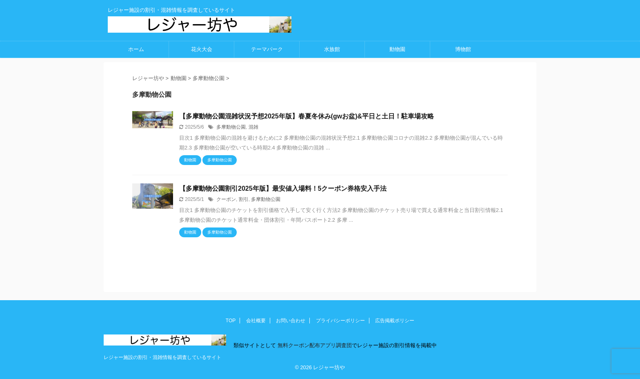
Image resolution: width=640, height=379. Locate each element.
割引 (244, 199)
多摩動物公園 (231, 127)
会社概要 (256, 320)
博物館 (463, 49)
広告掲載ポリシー (394, 320)
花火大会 (201, 49)
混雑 (253, 127)
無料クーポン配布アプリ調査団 (314, 345)
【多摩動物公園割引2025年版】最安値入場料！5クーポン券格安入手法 (283, 188)
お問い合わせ (290, 320)
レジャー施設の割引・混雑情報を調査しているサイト (162, 357)
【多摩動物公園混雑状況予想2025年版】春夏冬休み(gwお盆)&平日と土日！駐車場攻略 (306, 116)
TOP (231, 320)
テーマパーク (267, 49)
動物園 (397, 49)
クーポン (226, 199)
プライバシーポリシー (340, 320)
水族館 (332, 49)
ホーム (136, 49)
